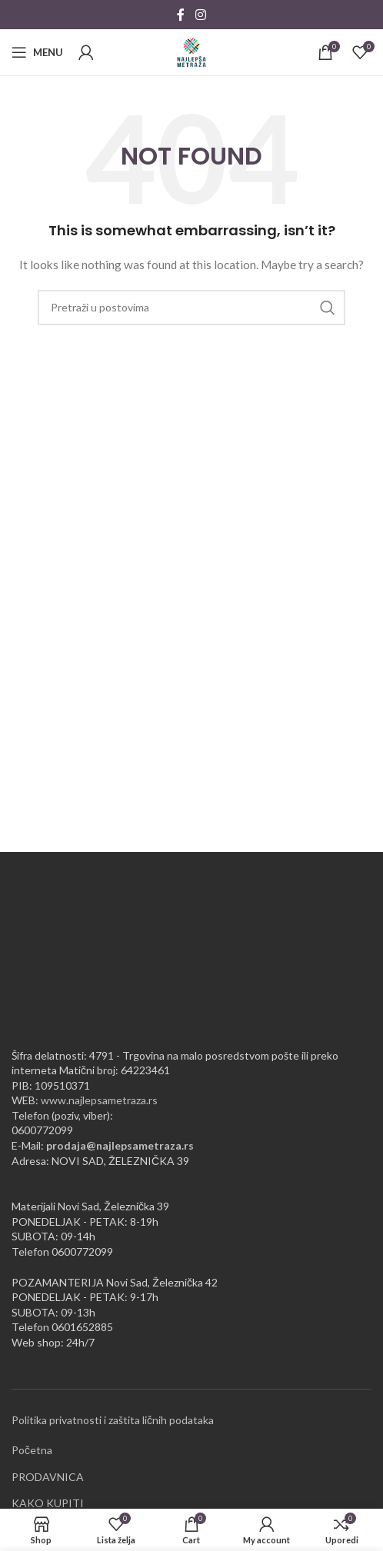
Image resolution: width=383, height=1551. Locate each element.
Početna (32, 1449)
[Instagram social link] (200, 14)
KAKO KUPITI (48, 1502)
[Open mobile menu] (37, 52)
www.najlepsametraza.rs (99, 1100)
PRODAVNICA (48, 1476)
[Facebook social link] (181, 14)
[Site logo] (191, 51)
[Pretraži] (191, 307)
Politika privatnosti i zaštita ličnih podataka (113, 1419)
